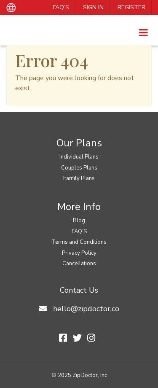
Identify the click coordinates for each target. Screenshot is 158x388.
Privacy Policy (79, 253)
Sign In (93, 7)
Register (131, 7)
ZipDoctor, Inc (89, 375)
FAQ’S (61, 7)
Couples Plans (79, 168)
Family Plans (79, 178)
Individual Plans (79, 157)
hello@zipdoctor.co (86, 309)
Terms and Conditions (79, 242)
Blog (79, 220)
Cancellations (79, 263)
